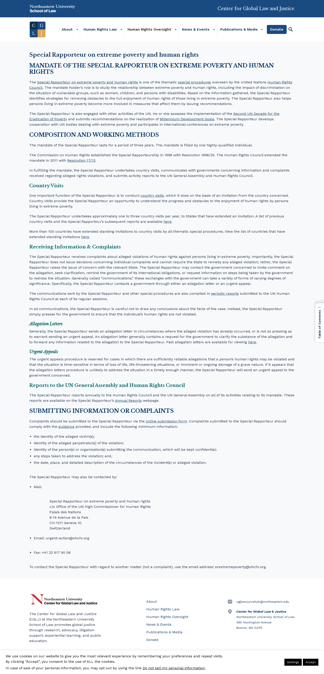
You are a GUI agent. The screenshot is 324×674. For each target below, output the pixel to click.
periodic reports (225, 293)
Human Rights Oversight (150, 30)
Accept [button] (311, 662)
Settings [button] (293, 662)
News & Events (196, 30)
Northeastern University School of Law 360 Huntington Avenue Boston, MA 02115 (265, 619)
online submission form (166, 421)
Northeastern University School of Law (52, 9)
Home (37, 30)
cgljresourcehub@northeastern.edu (262, 601)
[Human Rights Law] (121, 30)
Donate (277, 30)
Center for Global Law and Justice (256, 7)
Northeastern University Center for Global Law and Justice (64, 599)
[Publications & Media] (262, 30)
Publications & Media (239, 30)
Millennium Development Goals (187, 119)
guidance (66, 426)
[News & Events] (214, 30)
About (67, 30)
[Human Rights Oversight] (176, 30)
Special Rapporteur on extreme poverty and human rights (87, 82)
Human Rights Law (100, 30)
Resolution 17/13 (81, 160)
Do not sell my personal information (174, 668)
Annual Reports (128, 400)
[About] (77, 30)
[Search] (291, 30)
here (167, 221)
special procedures (194, 82)
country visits (152, 195)
